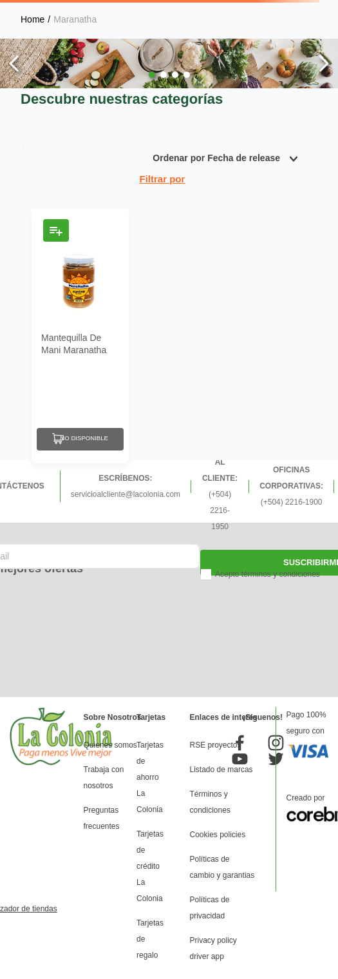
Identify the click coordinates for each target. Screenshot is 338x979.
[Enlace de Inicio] (32, 19)
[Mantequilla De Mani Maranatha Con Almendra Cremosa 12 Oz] (80, 336)
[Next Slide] (323, 63)
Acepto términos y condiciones (267, 574)
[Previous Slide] (14, 63)
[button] (152, 75)
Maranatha (75, 19)
